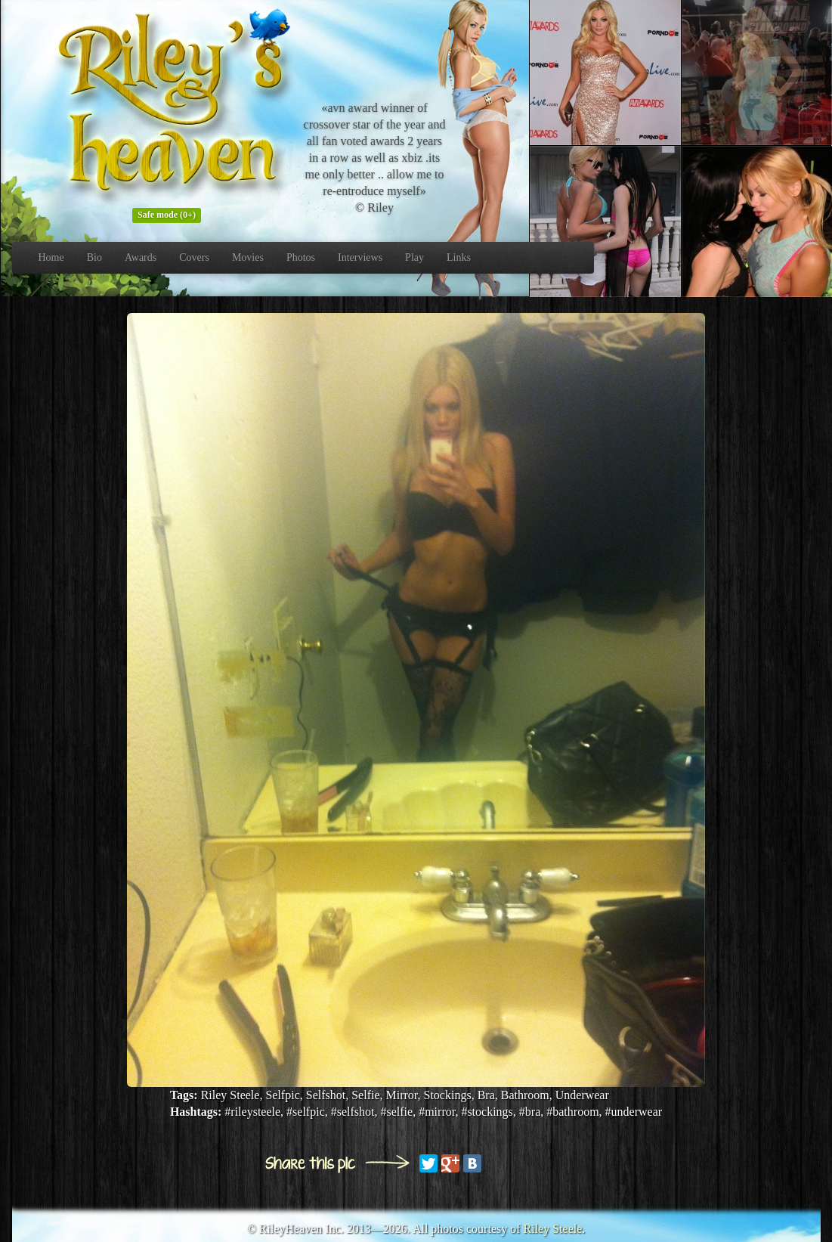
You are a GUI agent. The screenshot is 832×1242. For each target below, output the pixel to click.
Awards (140, 257)
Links (459, 257)
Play (414, 257)
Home (51, 257)
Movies (248, 257)
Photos (300, 257)
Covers (194, 257)
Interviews (360, 257)
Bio (94, 257)
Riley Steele (553, 1228)
